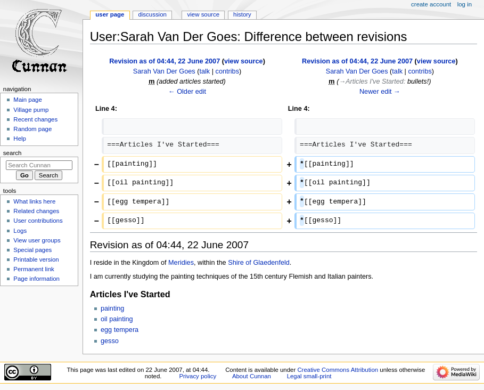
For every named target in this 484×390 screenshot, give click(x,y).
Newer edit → (379, 91)
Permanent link (33, 269)
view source (243, 61)
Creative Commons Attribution (337, 370)
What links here (34, 201)
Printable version (36, 259)
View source (203, 14)
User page (109, 14)
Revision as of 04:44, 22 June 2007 (164, 61)
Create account (431, 4)
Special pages (32, 250)
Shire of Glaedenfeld (259, 262)
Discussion (152, 14)
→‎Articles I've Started (371, 81)
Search (12, 153)
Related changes (36, 211)
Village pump (30, 110)
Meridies (181, 262)
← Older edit (187, 91)
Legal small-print (309, 376)
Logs (20, 231)
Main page (27, 99)
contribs (227, 71)
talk (204, 71)
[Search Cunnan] (39, 165)
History (242, 14)
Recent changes (35, 119)
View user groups (36, 240)
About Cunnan (251, 376)
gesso (110, 341)
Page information (36, 278)
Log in (464, 4)
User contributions (37, 220)
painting (112, 308)
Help (19, 138)
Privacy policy (197, 376)
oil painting (117, 319)
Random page (32, 129)
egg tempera (119, 330)
